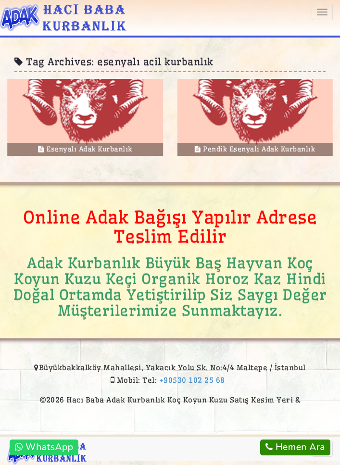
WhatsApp (44, 447)
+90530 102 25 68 (192, 380)
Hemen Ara (295, 447)
